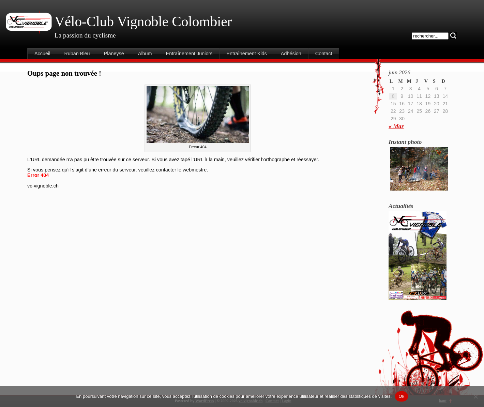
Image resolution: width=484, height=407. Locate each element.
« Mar (396, 126)
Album (145, 53)
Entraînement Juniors (189, 53)
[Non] (475, 396)
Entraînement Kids (246, 53)
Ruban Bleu (77, 53)
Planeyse (114, 53)
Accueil (42, 53)
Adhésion (291, 53)
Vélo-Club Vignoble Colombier (143, 21)
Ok (401, 396)
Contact (323, 53)
